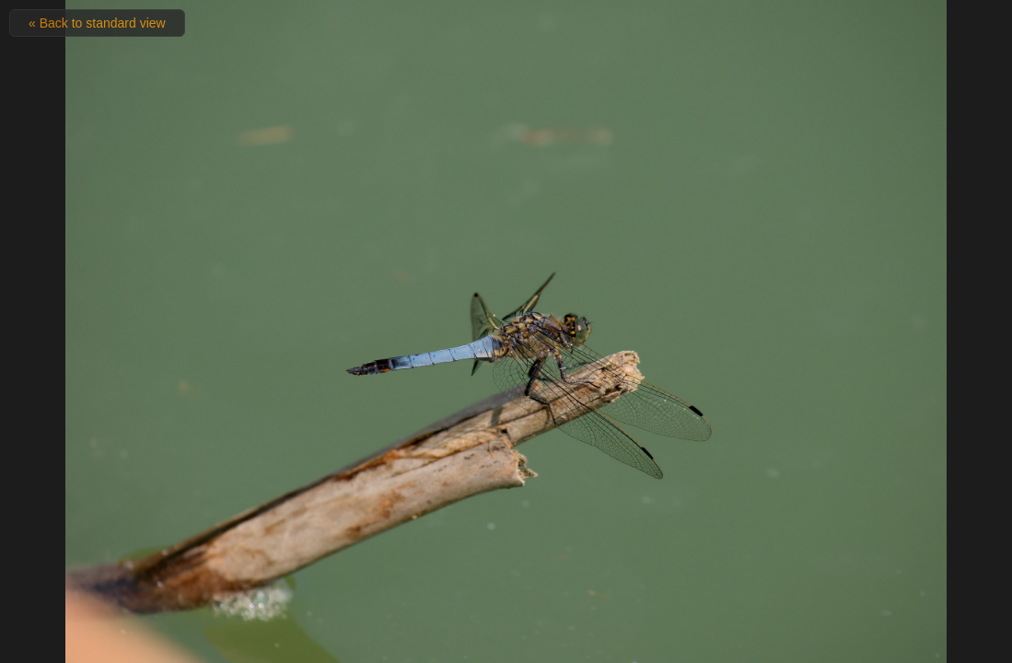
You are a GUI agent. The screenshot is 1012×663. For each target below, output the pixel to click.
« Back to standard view (97, 23)
